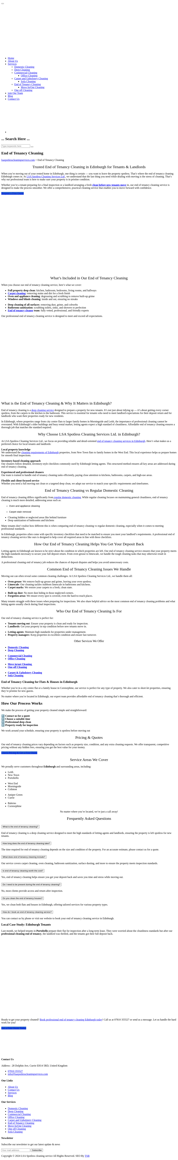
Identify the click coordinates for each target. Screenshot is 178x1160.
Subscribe (37, 1150)
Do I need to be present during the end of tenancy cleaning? (31, 884)
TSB (87, 1155)
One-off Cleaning (17, 667)
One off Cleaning (23, 90)
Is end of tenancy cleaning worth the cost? (23, 871)
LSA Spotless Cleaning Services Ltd (46, 176)
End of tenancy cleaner (20, 310)
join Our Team (15, 93)
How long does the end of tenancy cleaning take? (26, 843)
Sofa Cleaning (28, 81)
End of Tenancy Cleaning (27, 84)
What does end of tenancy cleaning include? (24, 857)
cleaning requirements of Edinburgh (40, 452)
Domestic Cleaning (24, 66)
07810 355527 (15, 1071)
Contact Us (14, 99)
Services (12, 64)
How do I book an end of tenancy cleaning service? (27, 912)
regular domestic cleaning (67, 497)
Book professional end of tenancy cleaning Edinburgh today (71, 1019)
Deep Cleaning (22, 69)
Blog (10, 96)
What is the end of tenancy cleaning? (20, 826)
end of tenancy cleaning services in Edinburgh (121, 441)
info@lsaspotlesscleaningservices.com (28, 1074)
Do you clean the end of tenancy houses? (22, 898)
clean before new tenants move (109, 185)
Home (11, 58)
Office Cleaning (29, 75)
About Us (13, 61)
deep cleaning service (42, 410)
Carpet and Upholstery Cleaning (31, 78)
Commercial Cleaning (25, 72)
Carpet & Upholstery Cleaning (25, 672)
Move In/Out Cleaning (32, 87)
